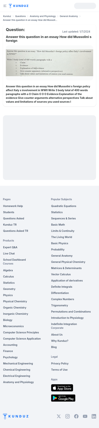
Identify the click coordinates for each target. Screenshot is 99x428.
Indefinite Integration (64, 324)
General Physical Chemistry (68, 261)
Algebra (8, 270)
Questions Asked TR (15, 230)
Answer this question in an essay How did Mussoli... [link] (30, 20)
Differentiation (60, 292)
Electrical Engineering (16, 375)
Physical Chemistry (15, 301)
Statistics (9, 282)
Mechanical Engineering (18, 363)
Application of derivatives (67, 280)
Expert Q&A (10, 247)
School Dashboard (14, 259)
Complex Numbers (62, 299)
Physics (8, 295)
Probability (58, 249)
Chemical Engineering (16, 369)
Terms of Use (59, 369)
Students (8, 212)
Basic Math (58, 224)
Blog (54, 347)
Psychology (10, 357)
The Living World (61, 237)
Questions (20, 16)
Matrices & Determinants (66, 268)
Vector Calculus (61, 274)
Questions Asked (13, 218)
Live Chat (9, 253)
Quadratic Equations (63, 206)
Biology (7, 320)
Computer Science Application (22, 338)
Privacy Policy (60, 363)
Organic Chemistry (14, 307)
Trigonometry (59, 305)
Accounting (10, 344)
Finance (8, 351)
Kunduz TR (10, 224)
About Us (57, 334)
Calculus (8, 276)
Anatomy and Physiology (43, 16)
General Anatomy (69, 16)
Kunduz (7, 16)
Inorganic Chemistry (15, 313)
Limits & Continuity (62, 230)
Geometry (9, 288)
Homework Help (13, 206)
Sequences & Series (63, 218)
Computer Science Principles (21, 332)
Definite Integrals (61, 286)
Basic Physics (59, 243)
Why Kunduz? (59, 340)
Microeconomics (13, 326)
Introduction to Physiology (67, 317)
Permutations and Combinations (71, 311)
